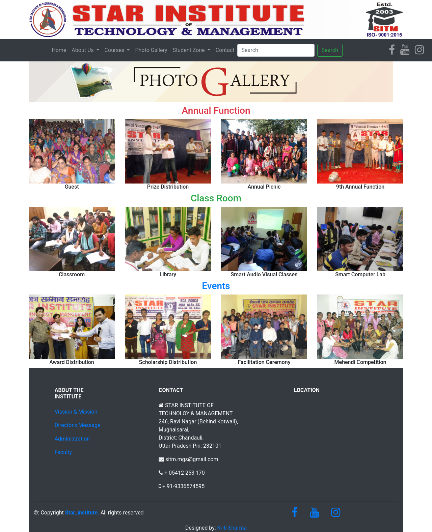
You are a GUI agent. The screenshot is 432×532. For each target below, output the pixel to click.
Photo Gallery (151, 50)
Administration (72, 439)
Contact (225, 50)
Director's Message (78, 425)
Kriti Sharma (231, 528)
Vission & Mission (76, 412)
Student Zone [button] (189, 50)
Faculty (63, 452)
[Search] (276, 50)
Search (330, 50)
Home (59, 50)
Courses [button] (115, 50)
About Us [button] (83, 50)
